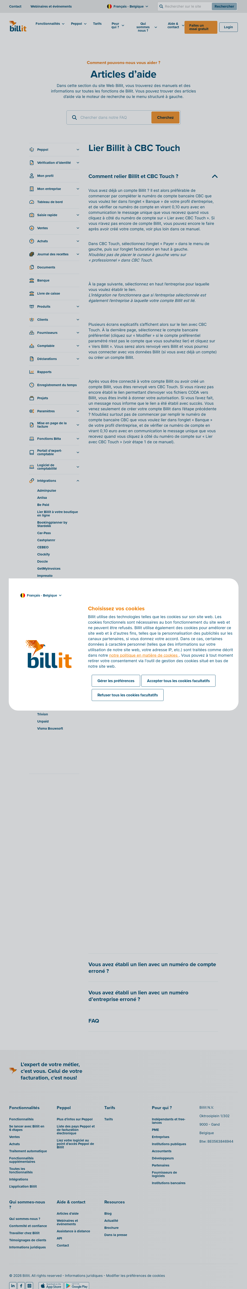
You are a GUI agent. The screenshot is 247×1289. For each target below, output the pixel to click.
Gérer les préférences (115, 681)
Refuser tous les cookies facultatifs (127, 695)
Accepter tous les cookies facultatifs (178, 681)
